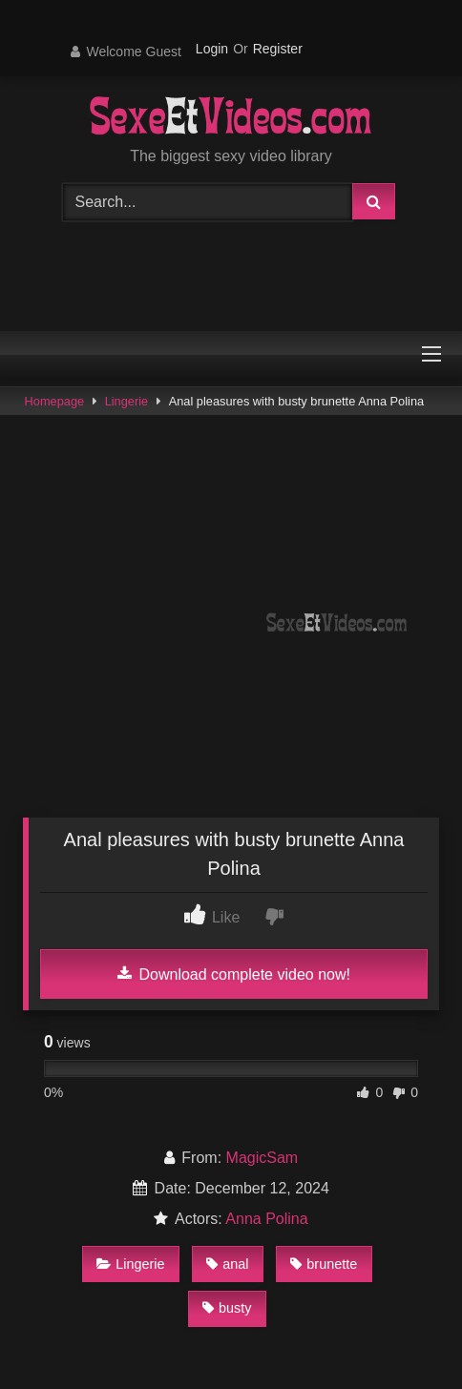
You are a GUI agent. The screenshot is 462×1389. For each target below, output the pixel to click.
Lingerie (127, 401)
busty (226, 1308)
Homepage (55, 401)
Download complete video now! (233, 974)
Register (278, 48)
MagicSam (262, 1158)
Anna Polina (266, 1219)
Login (212, 48)
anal (227, 1264)
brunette (323, 1264)
